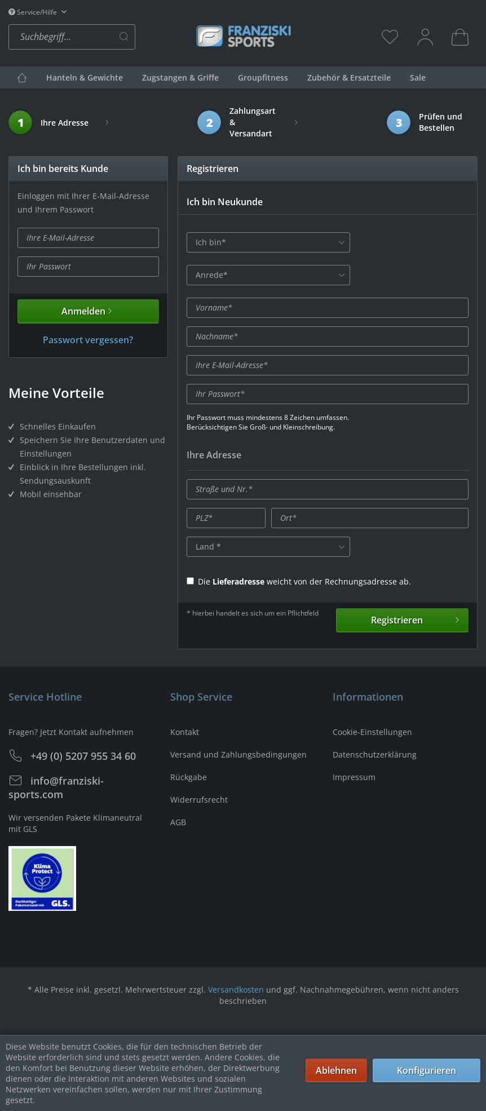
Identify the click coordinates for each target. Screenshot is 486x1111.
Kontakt (184, 732)
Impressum (354, 777)
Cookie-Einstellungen (372, 732)
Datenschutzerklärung (375, 754)
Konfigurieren (426, 1070)
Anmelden (87, 311)
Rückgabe (188, 777)
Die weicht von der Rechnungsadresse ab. (299, 581)
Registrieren (416, 618)
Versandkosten (236, 989)
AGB (178, 822)
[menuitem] (98, 37)
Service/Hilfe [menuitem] (33, 12)
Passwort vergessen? (88, 340)
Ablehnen (336, 1070)
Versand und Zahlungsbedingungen (238, 754)
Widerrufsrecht (199, 799)
